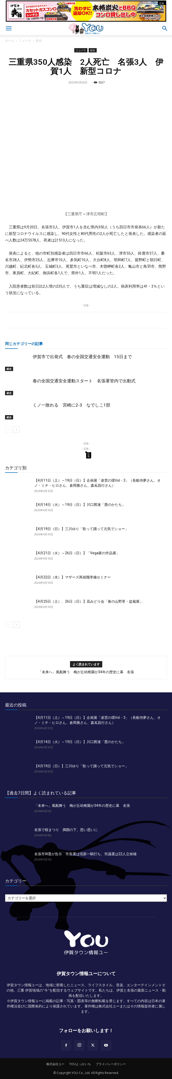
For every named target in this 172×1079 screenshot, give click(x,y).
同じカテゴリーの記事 (24, 343)
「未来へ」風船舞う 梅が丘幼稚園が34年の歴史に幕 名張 (86, 672)
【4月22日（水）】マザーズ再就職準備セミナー (72, 577)
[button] (9, 28)
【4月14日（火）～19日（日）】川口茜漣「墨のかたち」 (79, 505)
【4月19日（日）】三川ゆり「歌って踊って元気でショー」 (81, 529)
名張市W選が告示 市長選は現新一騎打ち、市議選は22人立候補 (85, 854)
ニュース (25, 40)
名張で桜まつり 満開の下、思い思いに (66, 830)
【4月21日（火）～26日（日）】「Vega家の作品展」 (77, 553)
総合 (39, 40)
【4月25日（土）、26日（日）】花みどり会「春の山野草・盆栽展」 (88, 601)
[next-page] (16, 429)
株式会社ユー (55, 1064)
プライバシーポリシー (111, 1064)
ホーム (9, 40)
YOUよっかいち (80, 1064)
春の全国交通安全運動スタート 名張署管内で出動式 (84, 380)
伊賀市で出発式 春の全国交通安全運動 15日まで (82, 356)
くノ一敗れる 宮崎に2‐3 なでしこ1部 (71, 405)
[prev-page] (8, 429)
